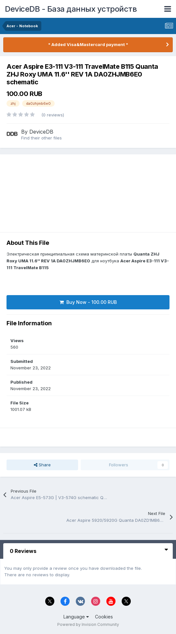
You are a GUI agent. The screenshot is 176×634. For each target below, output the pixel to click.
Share (42, 465)
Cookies (104, 616)
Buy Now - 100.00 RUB (88, 302)
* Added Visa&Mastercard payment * (88, 44)
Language (76, 616)
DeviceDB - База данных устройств (71, 9)
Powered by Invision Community (88, 624)
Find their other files (41, 137)
